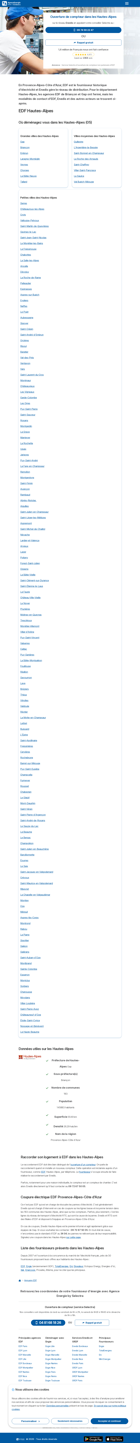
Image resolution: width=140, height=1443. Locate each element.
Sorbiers (24, 986)
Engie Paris (50, 1372)
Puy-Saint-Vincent (29, 637)
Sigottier (24, 940)
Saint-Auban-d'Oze (30, 957)
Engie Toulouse (52, 1380)
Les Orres (25, 403)
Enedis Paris (77, 1363)
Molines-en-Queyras (31, 614)
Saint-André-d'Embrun (32, 334)
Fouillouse (25, 666)
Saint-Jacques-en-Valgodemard (36, 871)
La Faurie (25, 591)
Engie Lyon (50, 1350)
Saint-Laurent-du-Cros (32, 374)
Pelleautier (25, 283)
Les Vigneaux (27, 391)
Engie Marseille (52, 1355)
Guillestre (78, 141)
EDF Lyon (23, 1350)
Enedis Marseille (79, 1355)
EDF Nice (23, 1376)
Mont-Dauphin (27, 803)
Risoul (23, 346)
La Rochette (26, 443)
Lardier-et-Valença (29, 540)
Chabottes (25, 254)
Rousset (24, 786)
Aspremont (26, 523)
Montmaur (25, 380)
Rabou (23, 929)
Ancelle (24, 266)
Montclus (25, 980)
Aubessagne (26, 317)
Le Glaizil (24, 797)
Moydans (25, 997)
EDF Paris (23, 1346)
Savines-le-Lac (28, 231)
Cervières (25, 751)
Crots (23, 214)
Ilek (22, 1270)
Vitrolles (24, 700)
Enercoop (30, 1270)
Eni (71, 1266)
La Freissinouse (28, 249)
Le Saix (24, 866)
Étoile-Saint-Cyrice (30, 1020)
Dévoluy (24, 271)
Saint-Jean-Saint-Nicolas (33, 237)
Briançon (25, 147)
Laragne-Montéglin (30, 158)
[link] (83, 54)
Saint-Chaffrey (81, 164)
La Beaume (26, 831)
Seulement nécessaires (70, 1421)
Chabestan (25, 791)
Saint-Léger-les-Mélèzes (33, 517)
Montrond (25, 923)
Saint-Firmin (26, 483)
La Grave (25, 431)
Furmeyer (25, 780)
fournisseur (84, 1171)
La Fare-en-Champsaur (32, 466)
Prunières (25, 609)
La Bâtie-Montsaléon (31, 660)
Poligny (24, 557)
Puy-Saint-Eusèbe (29, 769)
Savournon (26, 677)
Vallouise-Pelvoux (29, 220)
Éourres (24, 860)
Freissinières (26, 746)
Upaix (23, 449)
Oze (22, 906)
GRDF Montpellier (80, 1372)
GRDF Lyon (77, 1367)
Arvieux (24, 546)
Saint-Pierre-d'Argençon (33, 814)
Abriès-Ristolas (28, 500)
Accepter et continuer (109, 1421)
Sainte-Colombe (28, 969)
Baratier (24, 351)
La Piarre (24, 934)
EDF (43, 1171)
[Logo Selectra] (11, 3)
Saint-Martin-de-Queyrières (34, 226)
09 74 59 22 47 (83, 30)
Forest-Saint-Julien (30, 563)
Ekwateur (78, 1266)
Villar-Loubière (27, 1003)
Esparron (25, 974)
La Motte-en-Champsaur (33, 717)
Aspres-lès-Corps (29, 917)
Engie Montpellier (53, 1359)
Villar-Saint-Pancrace (85, 170)
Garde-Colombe (28, 397)
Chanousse (26, 991)
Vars (22, 369)
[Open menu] (127, 3)
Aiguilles (24, 506)
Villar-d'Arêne (27, 631)
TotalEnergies (62, 1266)
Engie (29, 1266)
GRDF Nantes (78, 1376)
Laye (22, 683)
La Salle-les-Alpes (29, 260)
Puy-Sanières (27, 654)
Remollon (25, 471)
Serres (23, 203)
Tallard (23, 181)
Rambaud (25, 494)
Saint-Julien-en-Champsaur (34, 511)
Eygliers (24, 300)
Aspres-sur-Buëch (29, 294)
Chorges (24, 170)
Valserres (25, 643)
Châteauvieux (27, 386)
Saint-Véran (26, 809)
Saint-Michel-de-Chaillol (32, 529)
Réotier (24, 711)
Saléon (24, 946)
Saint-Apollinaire (28, 740)
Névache (25, 534)
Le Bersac (25, 837)
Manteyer (25, 437)
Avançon (25, 489)
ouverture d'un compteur (83, 1164)
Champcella (26, 774)
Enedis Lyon (77, 1350)
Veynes (24, 164)
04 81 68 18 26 (48, 1323)
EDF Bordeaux (25, 1363)
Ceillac (23, 649)
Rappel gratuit (83, 42)
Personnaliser (30, 1421)
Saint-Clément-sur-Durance (34, 580)
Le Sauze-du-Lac (29, 826)
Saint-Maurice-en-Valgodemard (36, 883)
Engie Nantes (51, 1363)
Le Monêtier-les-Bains (31, 243)
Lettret (23, 723)
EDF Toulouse (25, 1380)
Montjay (24, 900)
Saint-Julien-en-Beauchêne (34, 849)
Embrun (24, 153)
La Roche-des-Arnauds (86, 158)
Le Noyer (25, 603)
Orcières (24, 340)
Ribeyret (24, 889)
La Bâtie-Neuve (28, 176)
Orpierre (24, 569)
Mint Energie (104, 1359)
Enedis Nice (77, 1359)
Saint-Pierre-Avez (29, 1009)
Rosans (24, 420)
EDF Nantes (24, 1372)
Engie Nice (50, 1367)
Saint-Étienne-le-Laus (31, 586)
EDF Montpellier (26, 1367)
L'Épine (24, 734)
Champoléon (26, 843)
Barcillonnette (27, 854)
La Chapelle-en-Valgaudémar (35, 894)
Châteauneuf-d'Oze (30, 1014)
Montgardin (26, 426)
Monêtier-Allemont (29, 626)
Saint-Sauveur (27, 414)
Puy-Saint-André (29, 460)
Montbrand (26, 963)
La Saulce (79, 176)
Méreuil (24, 911)
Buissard (24, 729)
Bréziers (24, 689)
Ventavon (25, 363)
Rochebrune (26, 757)
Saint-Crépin (26, 329)
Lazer (23, 551)
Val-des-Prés (27, 357)
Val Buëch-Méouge (84, 181)
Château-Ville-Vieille (30, 597)
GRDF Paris (77, 1380)
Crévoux (24, 877)
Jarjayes (24, 454)
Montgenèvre (27, 477)
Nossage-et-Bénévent (32, 1026)
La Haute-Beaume (29, 1031)
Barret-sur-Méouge (30, 763)
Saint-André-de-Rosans (32, 820)
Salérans (24, 951)
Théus (23, 694)
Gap (22, 141)
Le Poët (24, 311)
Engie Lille (50, 1346)
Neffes (23, 306)
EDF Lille (22, 1359)
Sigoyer (24, 323)
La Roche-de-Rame (30, 277)
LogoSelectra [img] (20, 1439)
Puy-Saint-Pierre (29, 409)
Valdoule (24, 706)
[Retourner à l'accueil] (20, 1280)
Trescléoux (26, 620)
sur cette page (73, 1237)
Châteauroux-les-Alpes (32, 209)
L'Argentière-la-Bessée (86, 147)
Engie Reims (51, 1376)
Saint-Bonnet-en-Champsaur (89, 153)
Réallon (24, 671)
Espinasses (26, 289)
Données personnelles (57, 1405)
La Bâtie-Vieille (27, 574)
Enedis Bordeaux (80, 1346)
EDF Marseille (25, 1355)
